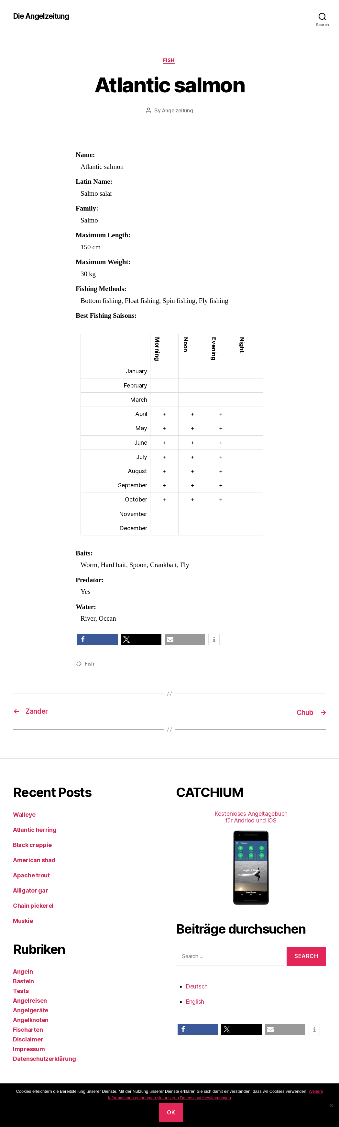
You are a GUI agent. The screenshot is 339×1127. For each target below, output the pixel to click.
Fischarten (28, 1030)
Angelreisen (30, 1001)
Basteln (23, 981)
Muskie (23, 921)
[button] (97, 640)
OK (171, 1112)
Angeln (23, 971)
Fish (169, 61)
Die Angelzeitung (42, 16)
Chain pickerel (33, 906)
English (195, 1001)
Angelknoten (31, 1020)
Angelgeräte (30, 1010)
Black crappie (32, 845)
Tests (21, 991)
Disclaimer (28, 1039)
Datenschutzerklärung (44, 1059)
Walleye (24, 815)
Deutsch (197, 986)
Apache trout (31, 875)
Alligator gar (30, 890)
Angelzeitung (177, 111)
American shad (34, 860)
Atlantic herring (35, 830)
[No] (331, 1105)
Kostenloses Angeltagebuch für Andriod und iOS (251, 858)
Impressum (29, 1049)
